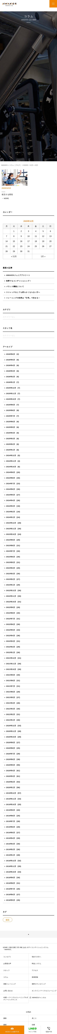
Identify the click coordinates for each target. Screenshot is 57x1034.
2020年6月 (10, 759)
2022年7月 (10, 619)
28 (7, 251)
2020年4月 (10, 771)
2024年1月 (10, 517)
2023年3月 (10, 574)
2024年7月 (10, 484)
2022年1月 (10, 652)
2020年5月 (10, 765)
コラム (5, 977)
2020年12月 (11, 726)
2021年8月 (10, 680)
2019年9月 (10, 810)
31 (28, 251)
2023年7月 (10, 551)
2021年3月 (10, 709)
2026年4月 (10, 365)
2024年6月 (10, 489)
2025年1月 (10, 450)
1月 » (43, 256)
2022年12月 (11, 590)
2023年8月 (10, 545)
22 (14, 246)
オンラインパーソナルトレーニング (44, 991)
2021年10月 (11, 669)
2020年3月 (10, 776)
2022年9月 (10, 607)
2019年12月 (11, 793)
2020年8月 (10, 748)
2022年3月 (10, 641)
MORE (6, 198)
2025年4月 (10, 433)
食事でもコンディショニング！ (18, 281)
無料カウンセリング (39, 984)
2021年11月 (11, 664)
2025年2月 (10, 444)
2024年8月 (10, 478)
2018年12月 (11, 861)
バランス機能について (15, 286)
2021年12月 (11, 658)
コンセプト (7, 957)
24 (28, 246)
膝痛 (4, 1025)
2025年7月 (10, 416)
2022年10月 (11, 602)
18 (36, 241)
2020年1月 (10, 787)
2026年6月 (10, 354)
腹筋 (7, 920)
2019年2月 (10, 849)
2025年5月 (10, 427)
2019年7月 (10, 821)
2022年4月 (10, 636)
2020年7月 (10, 754)
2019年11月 (11, 799)
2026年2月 (10, 377)
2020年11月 (11, 731)
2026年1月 (10, 382)
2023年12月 (11, 523)
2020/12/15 (6, 188)
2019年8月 (10, 816)
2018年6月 (10, 894)
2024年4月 (10, 500)
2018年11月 (11, 866)
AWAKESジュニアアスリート (18, 275)
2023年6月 (10, 557)
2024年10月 (11, 467)
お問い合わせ (8, 991)
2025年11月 (11, 393)
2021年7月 (10, 686)
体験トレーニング (9, 984)
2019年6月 (10, 827)
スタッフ (6, 970)
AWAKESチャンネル (39, 997)
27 (50, 246)
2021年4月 (10, 703)
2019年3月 (10, 844)
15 (14, 241)
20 (50, 241)
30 (21, 251)
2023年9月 (10, 540)
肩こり (34, 1018)
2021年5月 (10, 697)
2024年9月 (10, 472)
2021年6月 (10, 692)
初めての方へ (36, 957)
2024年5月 (10, 495)
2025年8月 (10, 410)
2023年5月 (10, 562)
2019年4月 (10, 838)
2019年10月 (11, 804)
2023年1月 (10, 585)
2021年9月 (10, 675)
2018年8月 (10, 883)
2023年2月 (10, 579)
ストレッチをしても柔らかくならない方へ (23, 292)
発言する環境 (7, 194)
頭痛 (33, 1025)
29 (14, 251)
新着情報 (35, 977)
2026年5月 (10, 360)
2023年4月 (10, 568)
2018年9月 (10, 877)
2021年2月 (10, 714)
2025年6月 (10, 422)
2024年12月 (11, 455)
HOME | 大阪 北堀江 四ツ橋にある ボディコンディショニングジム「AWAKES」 (25, 948)
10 (28, 236)
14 (7, 241)
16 (21, 241)
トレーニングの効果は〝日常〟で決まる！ (23, 298)
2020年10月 (11, 737)
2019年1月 (10, 855)
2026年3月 (10, 371)
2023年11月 (11, 529)
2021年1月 (10, 720)
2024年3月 (10, 506)
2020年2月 (10, 782)
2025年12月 (11, 388)
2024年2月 (10, 512)
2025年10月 (11, 399)
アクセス (35, 970)
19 (43, 241)
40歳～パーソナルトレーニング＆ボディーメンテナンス (15, 998)
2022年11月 (11, 596)
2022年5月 (10, 630)
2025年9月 (10, 405)
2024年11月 (11, 461)
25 (36, 246)
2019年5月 (10, 833)
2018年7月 (10, 889)
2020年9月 (10, 742)
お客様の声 (7, 963)
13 (50, 236)
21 (7, 246)
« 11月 (14, 256)
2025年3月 (10, 439)
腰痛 (4, 1018)
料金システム (36, 963)
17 (28, 241)
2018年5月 (10, 900)
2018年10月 (11, 872)
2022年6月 (10, 624)
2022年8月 (10, 613)
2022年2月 (10, 647)
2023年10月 (11, 534)
